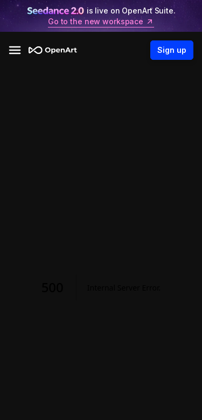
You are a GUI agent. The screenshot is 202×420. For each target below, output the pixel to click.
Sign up (172, 50)
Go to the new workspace (101, 21)
